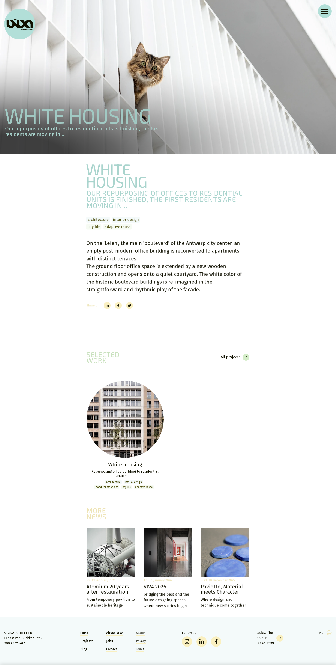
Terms (140, 649)
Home (84, 633)
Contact (111, 649)
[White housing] (125, 435)
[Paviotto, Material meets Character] (225, 568)
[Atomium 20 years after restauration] (110, 568)
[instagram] (187, 641)
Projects (86, 641)
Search (141, 633)
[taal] (325, 632)
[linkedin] (201, 641)
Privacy (141, 641)
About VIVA (114, 633)
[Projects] (235, 357)
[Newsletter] (270, 638)
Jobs (109, 641)
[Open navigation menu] (325, 11)
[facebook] (216, 641)
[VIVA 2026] (168, 568)
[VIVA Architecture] (19, 24)
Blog (83, 649)
